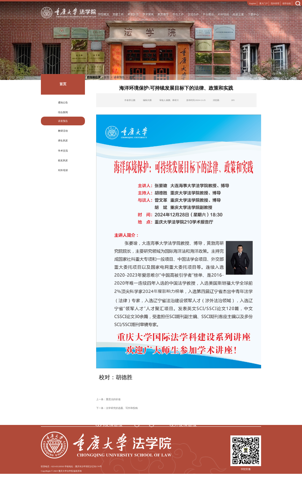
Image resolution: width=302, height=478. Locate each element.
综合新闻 (63, 112)
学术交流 (63, 150)
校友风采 (63, 160)
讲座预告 (63, 121)
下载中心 (253, 14)
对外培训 (223, 14)
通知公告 (63, 102)
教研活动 (63, 131)
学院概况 (103, 14)
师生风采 (63, 140)
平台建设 (208, 14)
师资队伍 (133, 14)
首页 (106, 77)
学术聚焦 (148, 14)
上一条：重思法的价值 (108, 399)
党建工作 (118, 14)
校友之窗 (238, 14)
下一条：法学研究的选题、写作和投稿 (117, 408)
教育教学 (163, 14)
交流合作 (193, 14)
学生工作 (178, 14)
